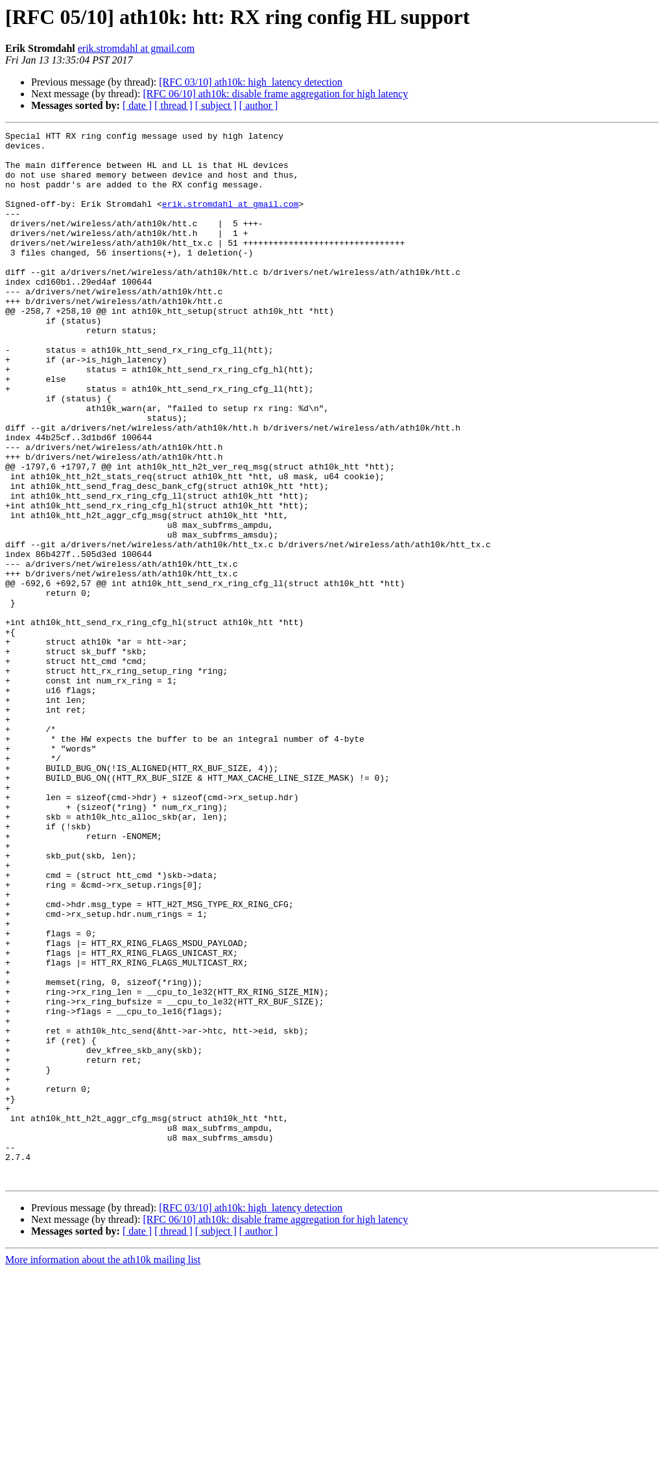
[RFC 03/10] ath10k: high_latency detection (250, 82)
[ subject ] (216, 105)
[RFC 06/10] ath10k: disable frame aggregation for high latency (275, 93)
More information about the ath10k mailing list (102, 1469)
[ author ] (258, 105)
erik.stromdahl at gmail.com (136, 48)
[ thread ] (173, 105)
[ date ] (137, 105)
